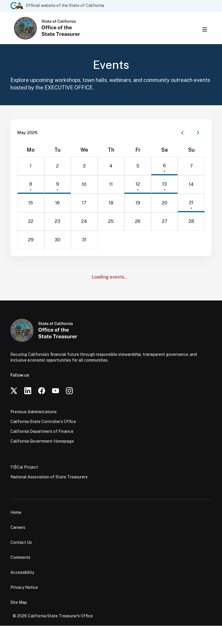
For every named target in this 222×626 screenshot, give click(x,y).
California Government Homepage (42, 441)
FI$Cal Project (24, 467)
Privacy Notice (24, 587)
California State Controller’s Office (43, 422)
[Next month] (198, 133)
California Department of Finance (41, 431)
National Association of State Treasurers (49, 477)
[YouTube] (55, 391)
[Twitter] (13, 391)
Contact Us (21, 542)
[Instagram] (69, 391)
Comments (20, 557)
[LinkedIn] (27, 391)
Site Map (18, 602)
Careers (17, 527)
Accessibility (22, 572)
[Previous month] (182, 133)
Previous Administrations (33, 412)
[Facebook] (41, 391)
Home (15, 512)
